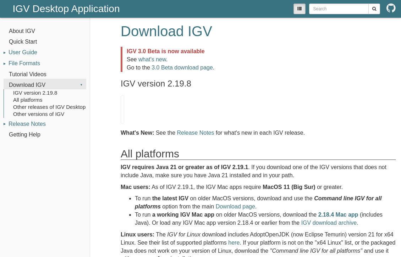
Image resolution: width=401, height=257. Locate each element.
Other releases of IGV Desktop (49, 107)
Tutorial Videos (27, 74)
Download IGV (27, 85)
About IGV (22, 31)
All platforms (28, 100)
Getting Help (24, 135)
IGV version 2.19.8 (35, 93)
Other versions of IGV (38, 114)
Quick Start (23, 42)
